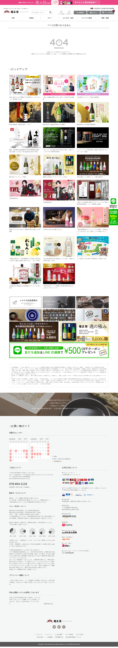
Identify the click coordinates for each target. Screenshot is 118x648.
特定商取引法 (59, 638)
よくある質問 (58, 635)
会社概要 (49, 638)
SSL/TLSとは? (48, 605)
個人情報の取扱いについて (73, 638)
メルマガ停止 (79, 635)
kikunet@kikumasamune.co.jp (19, 480)
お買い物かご (40, 638)
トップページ (38, 635)
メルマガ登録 (69, 635)
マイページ (48, 635)
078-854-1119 (18, 485)
